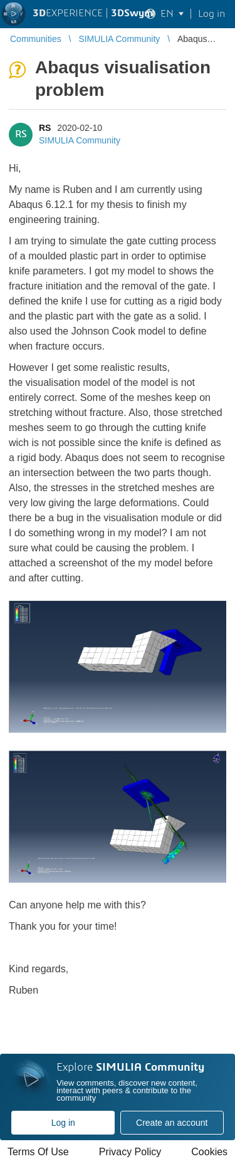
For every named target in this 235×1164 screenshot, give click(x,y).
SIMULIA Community (79, 140)
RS (45, 128)
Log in (63, 1123)
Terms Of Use (38, 1151)
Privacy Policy (130, 1151)
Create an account (171, 1123)
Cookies (209, 1151)
